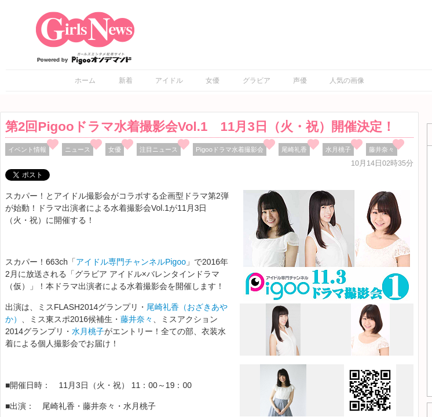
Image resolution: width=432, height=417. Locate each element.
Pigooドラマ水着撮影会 (229, 149)
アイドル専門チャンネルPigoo (131, 261)
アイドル (169, 80)
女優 (212, 80)
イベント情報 (27, 149)
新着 (126, 80)
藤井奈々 (381, 149)
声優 (300, 80)
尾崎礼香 (294, 149)
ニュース (77, 149)
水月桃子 (338, 149)
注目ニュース (159, 149)
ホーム (85, 80)
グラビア (256, 80)
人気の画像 (347, 80)
